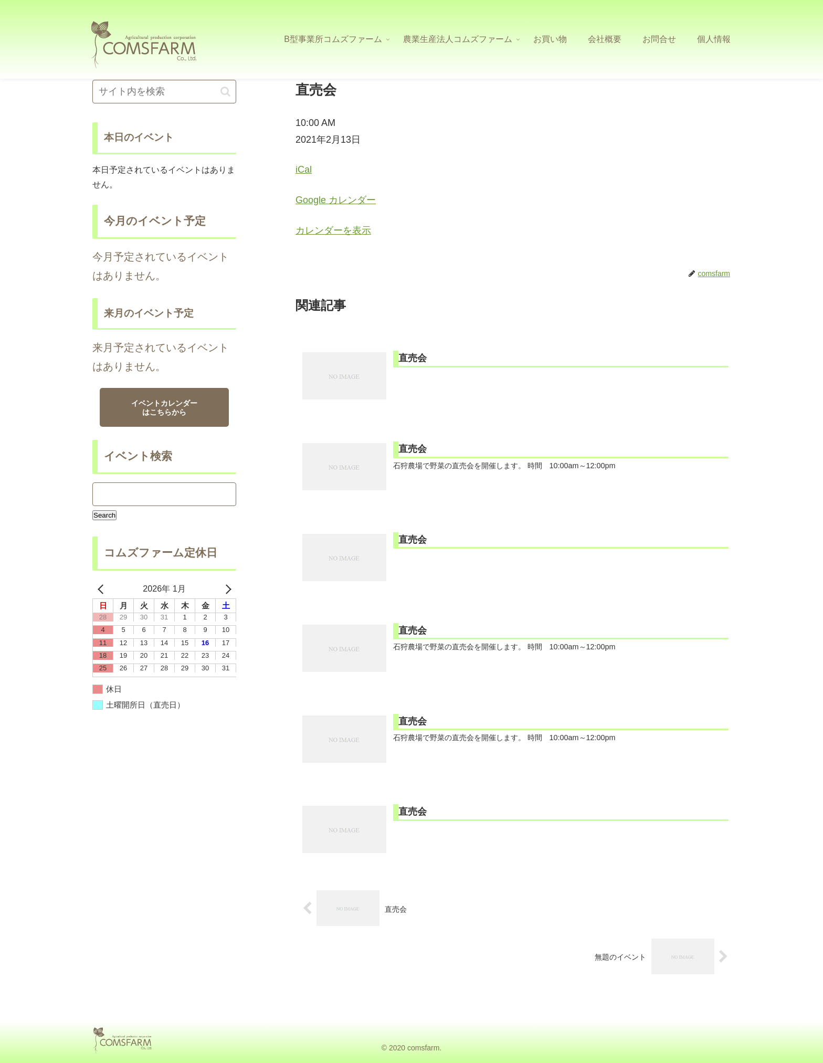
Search (105, 515)
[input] (164, 91)
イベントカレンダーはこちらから (164, 407)
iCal (304, 169)
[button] (225, 92)
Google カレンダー (336, 200)
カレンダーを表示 (333, 230)
